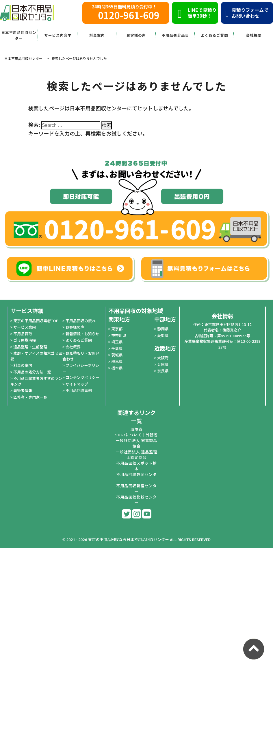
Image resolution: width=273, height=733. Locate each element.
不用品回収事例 (79, 390)
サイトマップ (77, 384)
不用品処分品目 (175, 35)
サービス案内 (24, 327)
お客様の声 (136, 35)
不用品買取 (22, 333)
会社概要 (254, 35)
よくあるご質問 (214, 35)
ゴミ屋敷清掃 (24, 340)
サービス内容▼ (58, 35)
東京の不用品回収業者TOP (35, 320)
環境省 (136, 429)
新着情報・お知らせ (82, 333)
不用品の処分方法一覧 (32, 372)
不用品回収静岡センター (136, 477)
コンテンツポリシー (82, 377)
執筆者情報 (22, 390)
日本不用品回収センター (18, 35)
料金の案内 (22, 365)
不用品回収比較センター (136, 499)
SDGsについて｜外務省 (136, 434)
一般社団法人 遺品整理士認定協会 (136, 454)
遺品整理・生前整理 (30, 346)
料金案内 (97, 35)
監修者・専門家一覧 (30, 397)
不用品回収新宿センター (136, 488)
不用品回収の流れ (81, 320)
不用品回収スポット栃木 (136, 466)
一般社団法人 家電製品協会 (136, 443)
